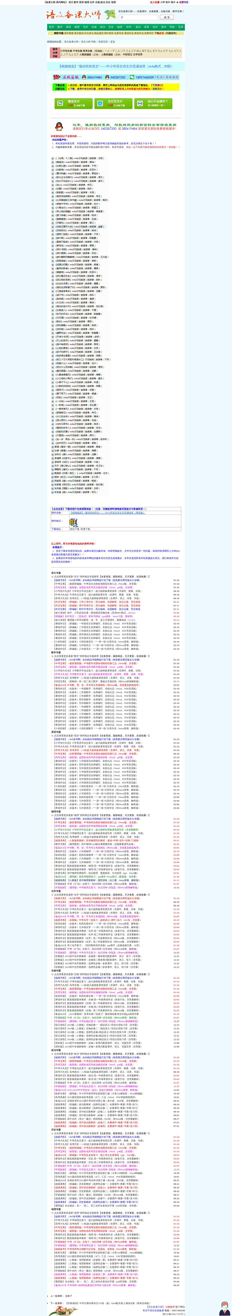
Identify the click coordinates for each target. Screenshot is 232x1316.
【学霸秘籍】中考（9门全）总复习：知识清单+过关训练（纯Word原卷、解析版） (96, 884)
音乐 (155, 27)
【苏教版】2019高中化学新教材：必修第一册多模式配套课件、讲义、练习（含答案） (98, 956)
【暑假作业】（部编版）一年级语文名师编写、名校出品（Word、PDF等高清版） (95, 623)
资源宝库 (103, 41)
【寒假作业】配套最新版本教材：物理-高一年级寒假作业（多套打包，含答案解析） (97, 865)
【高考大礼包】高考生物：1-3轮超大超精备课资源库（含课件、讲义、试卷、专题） (97, 985)
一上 (107, 51)
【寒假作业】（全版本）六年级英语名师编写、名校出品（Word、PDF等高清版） (95, 782)
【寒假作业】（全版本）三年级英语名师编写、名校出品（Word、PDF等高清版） (95, 771)
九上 (71, 54)
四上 (138, 51)
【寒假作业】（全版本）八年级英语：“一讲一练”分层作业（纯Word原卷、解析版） (97, 804)
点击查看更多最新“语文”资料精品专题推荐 (76, 576)
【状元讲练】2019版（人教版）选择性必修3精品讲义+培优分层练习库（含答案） (95, 1039)
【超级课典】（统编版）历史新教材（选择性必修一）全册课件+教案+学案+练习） (96, 1184)
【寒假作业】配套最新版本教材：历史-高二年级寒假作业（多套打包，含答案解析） (97, 1162)
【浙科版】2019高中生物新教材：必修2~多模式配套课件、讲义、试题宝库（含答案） (98, 1046)
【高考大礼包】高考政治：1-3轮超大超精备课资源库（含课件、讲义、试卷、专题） (97, 1072)
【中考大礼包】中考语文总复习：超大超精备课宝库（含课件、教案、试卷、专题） (96, 594)
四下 (144, 51)
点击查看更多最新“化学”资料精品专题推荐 (76, 894)
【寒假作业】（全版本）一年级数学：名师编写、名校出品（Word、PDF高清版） (95, 706)
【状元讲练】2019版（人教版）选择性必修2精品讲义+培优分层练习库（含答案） (95, 1035)
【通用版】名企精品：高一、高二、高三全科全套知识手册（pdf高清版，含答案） (96, 1205)
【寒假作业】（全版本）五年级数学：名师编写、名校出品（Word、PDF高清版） (95, 721)
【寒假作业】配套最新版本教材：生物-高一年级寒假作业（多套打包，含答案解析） (97, 999)
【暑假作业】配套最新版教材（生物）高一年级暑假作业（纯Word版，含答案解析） (97, 1003)
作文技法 (89, 33)
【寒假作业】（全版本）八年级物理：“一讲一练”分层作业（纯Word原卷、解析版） (97, 858)
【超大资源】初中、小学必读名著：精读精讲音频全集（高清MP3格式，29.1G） (95, 612)
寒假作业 (139, 33)
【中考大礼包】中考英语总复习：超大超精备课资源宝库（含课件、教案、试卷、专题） (99, 746)
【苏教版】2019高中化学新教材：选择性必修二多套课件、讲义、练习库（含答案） (96, 967)
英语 (81, 2)
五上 (149, 51)
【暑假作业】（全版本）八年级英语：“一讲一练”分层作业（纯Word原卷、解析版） (97, 793)
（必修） (90, 54)
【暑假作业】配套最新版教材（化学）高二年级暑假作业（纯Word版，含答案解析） (97, 941)
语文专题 (56, 573)
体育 (146, 27)
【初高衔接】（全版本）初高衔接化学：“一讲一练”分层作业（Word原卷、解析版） (97, 923)
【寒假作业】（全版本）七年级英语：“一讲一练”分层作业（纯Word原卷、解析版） (97, 800)
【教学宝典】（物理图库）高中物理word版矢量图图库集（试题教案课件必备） (94, 844)
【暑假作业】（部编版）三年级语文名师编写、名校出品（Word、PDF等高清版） (95, 630)
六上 (160, 51)
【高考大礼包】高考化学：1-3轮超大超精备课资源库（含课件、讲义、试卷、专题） (97, 912)
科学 (128, 27)
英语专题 (56, 732)
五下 (155, 51)
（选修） (111, 54)
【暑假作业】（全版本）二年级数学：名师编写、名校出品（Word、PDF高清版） (95, 692)
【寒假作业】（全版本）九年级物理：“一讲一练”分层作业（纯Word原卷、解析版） (97, 862)
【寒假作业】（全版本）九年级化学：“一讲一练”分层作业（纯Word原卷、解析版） (97, 927)
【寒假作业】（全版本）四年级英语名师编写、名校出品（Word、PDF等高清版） (95, 775)
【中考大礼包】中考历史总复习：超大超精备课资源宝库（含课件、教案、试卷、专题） (99, 1140)
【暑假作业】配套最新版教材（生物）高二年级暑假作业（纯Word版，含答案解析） (97, 1010)
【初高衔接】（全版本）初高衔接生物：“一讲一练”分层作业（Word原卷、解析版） (97, 996)
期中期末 (109, 33)
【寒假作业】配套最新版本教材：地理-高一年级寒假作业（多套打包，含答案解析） (97, 1234)
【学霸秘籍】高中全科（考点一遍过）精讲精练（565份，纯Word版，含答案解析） (96, 1119)
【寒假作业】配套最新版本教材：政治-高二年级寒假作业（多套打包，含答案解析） (97, 1079)
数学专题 (56, 652)
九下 (76, 54)
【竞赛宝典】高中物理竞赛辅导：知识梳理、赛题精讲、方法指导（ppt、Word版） (96, 873)
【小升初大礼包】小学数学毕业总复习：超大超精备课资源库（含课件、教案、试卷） (98, 670)
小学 (162, 2)
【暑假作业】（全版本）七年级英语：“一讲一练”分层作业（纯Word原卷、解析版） (97, 790)
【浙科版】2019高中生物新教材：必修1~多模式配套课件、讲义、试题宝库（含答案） (98, 1043)
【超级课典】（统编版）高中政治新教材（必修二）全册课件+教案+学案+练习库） (96, 1111)
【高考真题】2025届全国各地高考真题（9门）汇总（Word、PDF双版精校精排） (95, 1097)
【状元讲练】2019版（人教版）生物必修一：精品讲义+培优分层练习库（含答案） (96, 1025)
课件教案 (69, 33)
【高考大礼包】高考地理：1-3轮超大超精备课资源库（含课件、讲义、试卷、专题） (97, 1223)
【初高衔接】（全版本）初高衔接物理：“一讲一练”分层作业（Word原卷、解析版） (97, 855)
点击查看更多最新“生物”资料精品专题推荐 (76, 974)
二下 (123, 51)
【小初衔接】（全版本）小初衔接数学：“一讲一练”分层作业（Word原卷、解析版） (97, 728)
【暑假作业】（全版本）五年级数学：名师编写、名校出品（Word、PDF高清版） (95, 703)
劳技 (172, 27)
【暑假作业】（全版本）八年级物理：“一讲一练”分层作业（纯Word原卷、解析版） (97, 851)
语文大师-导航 (88, 41)
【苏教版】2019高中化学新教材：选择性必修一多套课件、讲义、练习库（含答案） (96, 963)
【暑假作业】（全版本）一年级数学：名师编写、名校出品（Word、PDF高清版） (95, 688)
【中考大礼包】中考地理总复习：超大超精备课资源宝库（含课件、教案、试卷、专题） (99, 1220)
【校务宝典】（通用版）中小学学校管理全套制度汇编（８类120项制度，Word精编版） (98, 1093)
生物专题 (56, 970)
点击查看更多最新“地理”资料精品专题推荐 (76, 1213)
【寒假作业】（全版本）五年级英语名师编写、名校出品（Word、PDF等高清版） (95, 779)
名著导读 (119, 33)
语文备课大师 (71, 41)
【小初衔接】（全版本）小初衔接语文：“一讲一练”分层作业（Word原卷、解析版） (97, 641)
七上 (171, 51)
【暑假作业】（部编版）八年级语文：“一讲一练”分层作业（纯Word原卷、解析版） (97, 649)
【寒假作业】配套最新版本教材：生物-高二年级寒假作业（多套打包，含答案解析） (97, 1006)
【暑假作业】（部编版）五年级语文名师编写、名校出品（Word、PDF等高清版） (95, 638)
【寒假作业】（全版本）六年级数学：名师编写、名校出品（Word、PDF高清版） (95, 724)
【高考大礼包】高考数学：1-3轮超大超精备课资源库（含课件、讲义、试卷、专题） (97, 677)
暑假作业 (129, 33)
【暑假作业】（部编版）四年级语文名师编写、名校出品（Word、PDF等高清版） (95, 634)
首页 (51, 27)
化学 (92, 2)
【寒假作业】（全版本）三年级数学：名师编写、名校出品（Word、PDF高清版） (95, 714)
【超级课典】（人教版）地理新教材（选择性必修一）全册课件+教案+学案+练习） (96, 1263)
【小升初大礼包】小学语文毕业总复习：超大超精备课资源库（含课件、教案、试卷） (98, 591)
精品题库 (99, 33)
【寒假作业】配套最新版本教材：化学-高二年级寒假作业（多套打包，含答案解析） (97, 934)
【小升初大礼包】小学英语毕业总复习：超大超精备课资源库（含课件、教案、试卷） (98, 743)
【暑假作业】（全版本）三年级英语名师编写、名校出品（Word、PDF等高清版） (95, 761)
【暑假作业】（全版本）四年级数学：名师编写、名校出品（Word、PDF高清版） (95, 699)
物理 (86, 2)
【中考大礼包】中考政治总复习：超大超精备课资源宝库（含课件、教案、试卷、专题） (99, 1068)
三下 (133, 51)
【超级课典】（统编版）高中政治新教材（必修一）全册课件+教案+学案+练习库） (96, 1115)
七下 (176, 51)
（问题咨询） (166, 33)
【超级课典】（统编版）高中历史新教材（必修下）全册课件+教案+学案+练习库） (96, 1198)
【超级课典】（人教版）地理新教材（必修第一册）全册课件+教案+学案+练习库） (96, 1260)
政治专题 (56, 1050)
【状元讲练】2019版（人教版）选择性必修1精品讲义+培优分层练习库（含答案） (95, 1032)
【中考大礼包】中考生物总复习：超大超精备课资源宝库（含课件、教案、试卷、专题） (99, 981)
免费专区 (149, 33)
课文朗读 (79, 33)
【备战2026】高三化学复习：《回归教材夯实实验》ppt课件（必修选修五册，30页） (97, 945)
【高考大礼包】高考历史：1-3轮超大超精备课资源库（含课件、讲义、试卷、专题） (97, 1144)
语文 (71, 2)
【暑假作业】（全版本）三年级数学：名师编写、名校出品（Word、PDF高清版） (95, 696)
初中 (167, 2)
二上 (117, 51)
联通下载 (85, 529)
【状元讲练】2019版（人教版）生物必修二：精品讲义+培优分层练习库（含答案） (96, 1028)
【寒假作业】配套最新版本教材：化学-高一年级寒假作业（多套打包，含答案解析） (97, 931)
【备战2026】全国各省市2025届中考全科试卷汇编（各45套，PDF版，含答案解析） (96, 1100)
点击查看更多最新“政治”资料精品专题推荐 (76, 1053)
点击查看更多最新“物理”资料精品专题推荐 (76, 815)
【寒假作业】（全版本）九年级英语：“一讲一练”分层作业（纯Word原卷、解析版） (97, 808)
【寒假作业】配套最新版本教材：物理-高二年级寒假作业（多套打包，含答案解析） (97, 869)
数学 (76, 2)
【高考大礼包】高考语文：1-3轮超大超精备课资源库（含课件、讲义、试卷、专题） (97, 598)
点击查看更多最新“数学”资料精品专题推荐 (76, 656)
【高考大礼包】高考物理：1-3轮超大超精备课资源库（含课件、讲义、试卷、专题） (97, 837)
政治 (102, 2)
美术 (163, 27)
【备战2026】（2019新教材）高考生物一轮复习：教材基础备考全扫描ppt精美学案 (96, 1014)
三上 (128, 51)
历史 (108, 2)
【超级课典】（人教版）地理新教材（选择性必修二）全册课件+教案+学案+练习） (96, 1267)
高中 (173, 2)
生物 (97, 2)
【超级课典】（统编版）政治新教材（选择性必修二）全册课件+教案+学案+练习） (96, 1104)
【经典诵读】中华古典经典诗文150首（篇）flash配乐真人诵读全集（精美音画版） (108, 1303)
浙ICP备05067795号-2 (173, 1314)
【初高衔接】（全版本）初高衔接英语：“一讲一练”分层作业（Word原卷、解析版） (97, 797)
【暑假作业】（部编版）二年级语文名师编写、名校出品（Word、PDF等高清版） (95, 627)
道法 (138, 27)
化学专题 (56, 891)
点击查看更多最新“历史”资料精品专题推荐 (76, 1133)
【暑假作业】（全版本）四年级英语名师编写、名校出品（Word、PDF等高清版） (95, 764)
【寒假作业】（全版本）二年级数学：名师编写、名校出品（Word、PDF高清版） (95, 710)
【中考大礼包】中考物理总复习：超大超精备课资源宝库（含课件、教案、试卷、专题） (99, 833)
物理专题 (56, 811)
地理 (113, 2)
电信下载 (74, 529)
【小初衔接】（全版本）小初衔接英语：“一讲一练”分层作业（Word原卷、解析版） (97, 786)
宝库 (180, 27)
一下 (112, 51)
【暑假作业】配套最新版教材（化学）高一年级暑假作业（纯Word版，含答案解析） (97, 938)
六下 (165, 51)
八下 (65, 54)
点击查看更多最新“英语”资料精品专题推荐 (76, 735)
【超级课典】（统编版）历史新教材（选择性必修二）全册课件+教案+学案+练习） (96, 1191)
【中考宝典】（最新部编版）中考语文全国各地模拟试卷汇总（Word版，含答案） (95, 583)
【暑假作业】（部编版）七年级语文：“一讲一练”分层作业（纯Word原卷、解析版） (97, 645)
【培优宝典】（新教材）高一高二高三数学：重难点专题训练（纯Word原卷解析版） (97, 681)
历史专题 (56, 1129)
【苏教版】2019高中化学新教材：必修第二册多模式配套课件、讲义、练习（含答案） (98, 959)
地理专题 (56, 1209)
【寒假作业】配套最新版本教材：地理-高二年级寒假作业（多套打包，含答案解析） (97, 1238)
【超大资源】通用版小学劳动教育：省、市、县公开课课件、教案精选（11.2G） (95, 620)
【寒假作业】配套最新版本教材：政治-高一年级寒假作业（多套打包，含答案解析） (97, 1075)
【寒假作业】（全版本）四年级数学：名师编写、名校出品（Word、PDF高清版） (95, 717)
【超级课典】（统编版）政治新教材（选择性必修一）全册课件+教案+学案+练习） (96, 1108)
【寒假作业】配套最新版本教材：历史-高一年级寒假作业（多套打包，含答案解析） (97, 1158)
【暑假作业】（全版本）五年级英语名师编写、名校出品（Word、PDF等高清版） (95, 768)
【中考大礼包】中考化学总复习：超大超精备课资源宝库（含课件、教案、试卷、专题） (99, 909)
